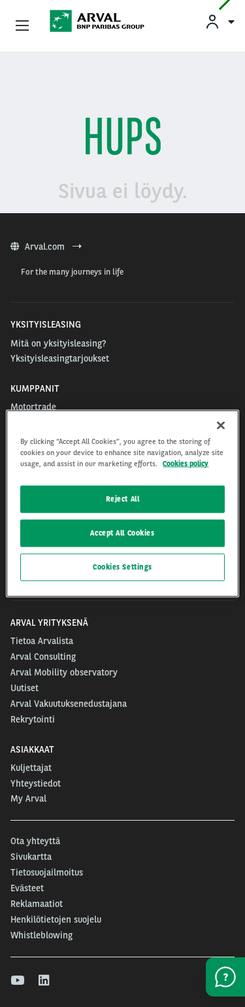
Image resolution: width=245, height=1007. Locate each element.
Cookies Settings (122, 567)
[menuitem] (219, 21)
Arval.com (46, 246)
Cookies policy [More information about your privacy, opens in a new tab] (185, 463)
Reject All (123, 499)
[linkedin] (45, 980)
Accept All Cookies (122, 533)
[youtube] (16, 980)
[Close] (220, 425)
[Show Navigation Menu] (22, 26)
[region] (122, 504)
